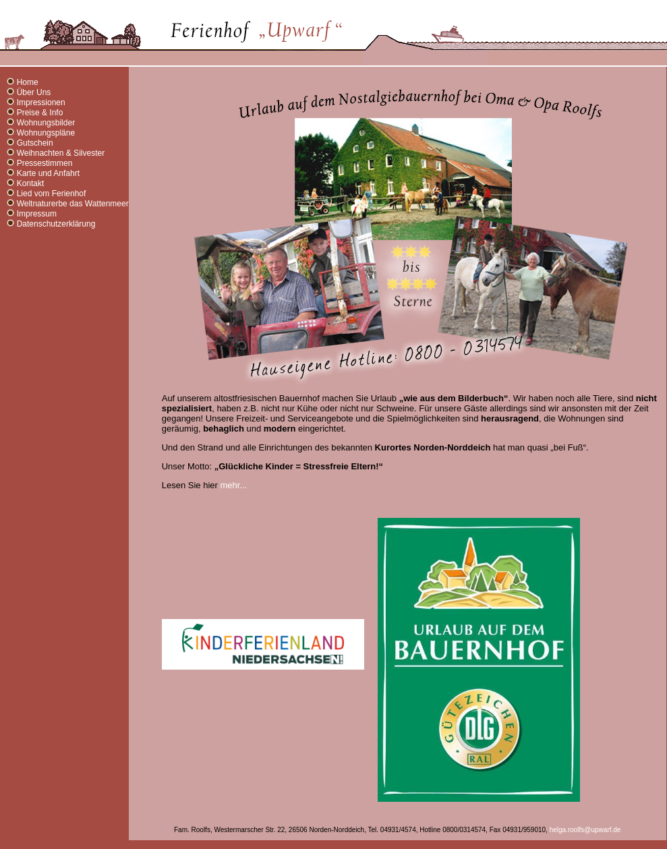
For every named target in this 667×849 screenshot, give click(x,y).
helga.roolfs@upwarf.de (585, 829)
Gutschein (35, 143)
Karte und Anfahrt (48, 173)
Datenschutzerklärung (56, 224)
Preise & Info (40, 112)
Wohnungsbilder (46, 122)
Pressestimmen (45, 163)
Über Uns (34, 92)
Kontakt (31, 183)
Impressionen (41, 102)
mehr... (233, 485)
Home (27, 82)
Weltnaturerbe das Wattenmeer (73, 203)
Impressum (37, 213)
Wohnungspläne (46, 133)
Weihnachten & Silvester (61, 153)
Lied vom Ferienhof (51, 193)
